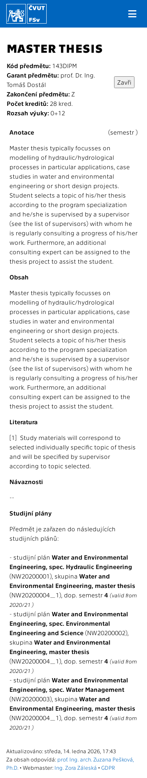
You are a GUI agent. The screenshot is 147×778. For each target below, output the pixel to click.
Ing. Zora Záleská (75, 767)
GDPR (108, 767)
